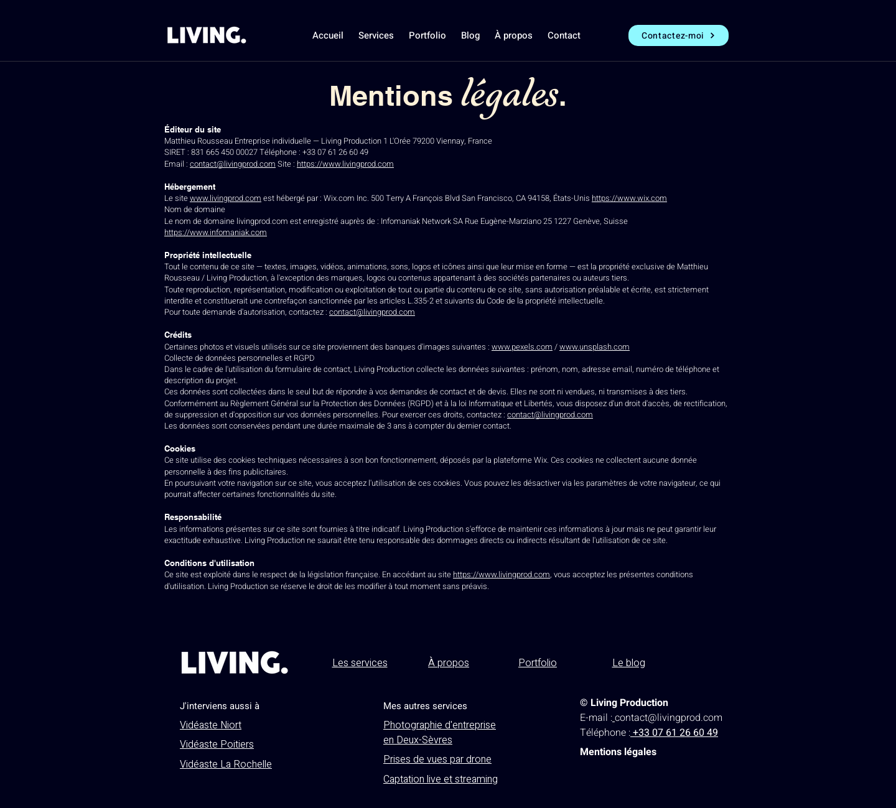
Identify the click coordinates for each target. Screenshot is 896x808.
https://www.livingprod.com (345, 164)
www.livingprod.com (225, 198)
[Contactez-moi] (678, 35)
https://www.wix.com (629, 198)
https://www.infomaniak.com (215, 232)
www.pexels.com (522, 347)
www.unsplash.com (594, 347)
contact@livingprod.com (233, 164)
